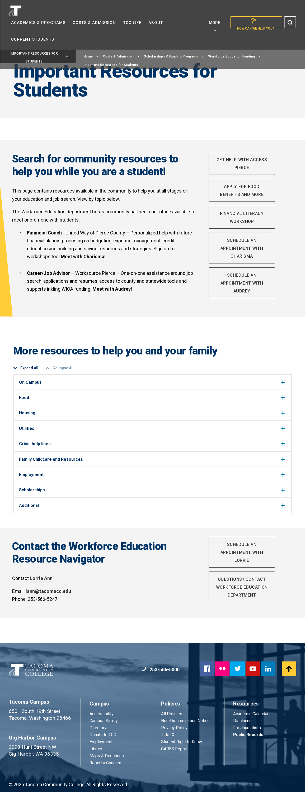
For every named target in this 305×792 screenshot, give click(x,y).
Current (32, 39)
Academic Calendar (251, 713)
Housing (152, 412)
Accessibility (102, 713)
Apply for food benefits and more (242, 190)
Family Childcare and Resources (152, 459)
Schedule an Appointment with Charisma (241, 248)
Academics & (38, 22)
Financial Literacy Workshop (242, 217)
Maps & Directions (107, 755)
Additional (152, 505)
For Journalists (247, 727)
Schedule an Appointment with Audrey (241, 283)
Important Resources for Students (40, 57)
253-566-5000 (161, 669)
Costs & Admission (121, 56)
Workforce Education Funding (234, 56)
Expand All (25, 368)
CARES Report (174, 748)
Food (152, 397)
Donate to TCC (103, 734)
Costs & (94, 22)
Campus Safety (104, 720)
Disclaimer (243, 720)
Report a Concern (105, 762)
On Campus (152, 382)
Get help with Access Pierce (242, 163)
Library (96, 748)
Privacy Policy (174, 727)
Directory (98, 727)
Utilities (152, 428)
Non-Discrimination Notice (185, 720)
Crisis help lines (152, 443)
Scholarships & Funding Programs (174, 56)
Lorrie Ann (41, 578)
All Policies (172, 713)
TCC (132, 22)
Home (91, 56)
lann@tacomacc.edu (48, 591)
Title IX (167, 734)
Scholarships (152, 489)
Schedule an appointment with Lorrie (241, 552)
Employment (152, 474)
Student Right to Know (181, 741)
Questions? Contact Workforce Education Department (242, 587)
